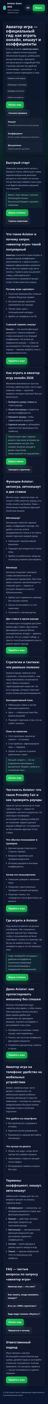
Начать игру (14, 104)
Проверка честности (16, 91)
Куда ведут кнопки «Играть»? (24, 1314)
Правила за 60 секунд (16, 78)
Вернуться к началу (19, 1330)
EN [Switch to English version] (28, 7)
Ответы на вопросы (15, 97)
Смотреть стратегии (19, 469)
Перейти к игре (16, 360)
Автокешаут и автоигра (17, 85)
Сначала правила (17, 113)
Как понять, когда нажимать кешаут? (23, 1296)
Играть (38, 7)
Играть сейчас (16, 461)
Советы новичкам (18, 221)
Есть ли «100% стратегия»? (22, 1305)
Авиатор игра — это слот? (21, 1286)
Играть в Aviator (17, 212)
